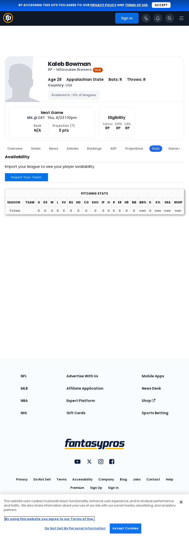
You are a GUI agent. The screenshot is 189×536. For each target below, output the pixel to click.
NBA (24, 400)
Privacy (22, 479)
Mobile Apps (153, 376)
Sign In (113, 488)
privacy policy (103, 5)
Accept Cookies (125, 528)
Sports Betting (155, 412)
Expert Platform (80, 400)
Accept (161, 5)
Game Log (176, 148)
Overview (15, 148)
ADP (113, 148)
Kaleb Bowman (69, 63)
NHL (24, 412)
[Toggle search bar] (169, 18)
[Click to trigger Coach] (146, 18)
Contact (153, 479)
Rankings (94, 148)
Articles (73, 148)
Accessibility (82, 479)
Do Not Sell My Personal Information (75, 528)
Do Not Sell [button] (42, 479)
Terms (61, 479)
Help (169, 479)
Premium (77, 488)
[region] (94, 515)
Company (106, 479)
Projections (134, 148)
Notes (36, 148)
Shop (148, 400)
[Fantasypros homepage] (8, 21)
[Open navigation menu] (181, 18)
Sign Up (96, 488)
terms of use (136, 5)
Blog (123, 479)
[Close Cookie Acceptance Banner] (181, 502)
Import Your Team (26, 177)
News (53, 148)
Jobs (137, 479)
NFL (24, 376)
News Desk (151, 388)
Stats (156, 148)
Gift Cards (75, 412)
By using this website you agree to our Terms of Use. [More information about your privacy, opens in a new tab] (49, 519)
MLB (24, 388)
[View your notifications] (157, 18)
